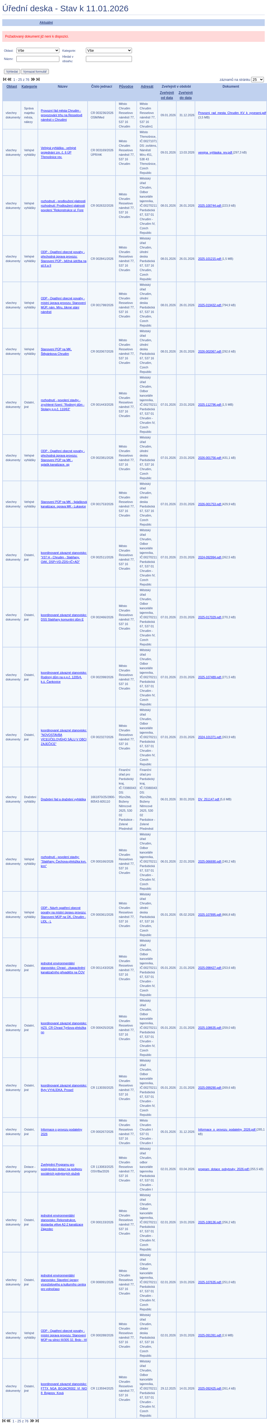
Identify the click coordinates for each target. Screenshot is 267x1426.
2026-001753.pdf (210, 504)
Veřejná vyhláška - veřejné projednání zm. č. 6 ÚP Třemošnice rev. (58, 152)
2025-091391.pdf (210, 1335)
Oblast (11, 86)
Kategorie (29, 86)
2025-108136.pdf (210, 1222)
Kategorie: (69, 50)
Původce (126, 86)
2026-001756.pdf (210, 457)
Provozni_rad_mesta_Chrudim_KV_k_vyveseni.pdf (232, 112)
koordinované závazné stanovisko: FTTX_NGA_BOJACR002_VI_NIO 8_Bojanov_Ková (64, 1388)
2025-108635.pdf (210, 1027)
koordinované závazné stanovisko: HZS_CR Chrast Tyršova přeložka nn (64, 1027)
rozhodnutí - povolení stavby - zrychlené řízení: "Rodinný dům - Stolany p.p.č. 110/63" (62, 404)
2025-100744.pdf (210, 205)
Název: (8, 59)
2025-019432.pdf (210, 305)
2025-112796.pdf (210, 404)
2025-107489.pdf (210, 677)
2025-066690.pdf (210, 861)
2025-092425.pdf (210, 1388)
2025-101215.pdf (210, 258)
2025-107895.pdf (210, 914)
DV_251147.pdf (209, 799)
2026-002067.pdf (210, 351)
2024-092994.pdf (210, 557)
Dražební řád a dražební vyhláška (63, 799)
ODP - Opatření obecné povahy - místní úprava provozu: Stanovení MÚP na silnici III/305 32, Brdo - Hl (64, 1335)
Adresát (147, 86)
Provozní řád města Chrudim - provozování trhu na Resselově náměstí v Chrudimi (62, 115)
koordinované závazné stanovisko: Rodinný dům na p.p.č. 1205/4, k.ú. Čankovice (64, 677)
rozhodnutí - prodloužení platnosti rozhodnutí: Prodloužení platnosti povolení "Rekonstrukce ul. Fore (63, 205)
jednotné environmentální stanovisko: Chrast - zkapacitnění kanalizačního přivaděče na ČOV (63, 968)
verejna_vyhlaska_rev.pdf (215, 152)
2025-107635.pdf (210, 1282)
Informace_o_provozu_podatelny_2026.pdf (227, 1129)
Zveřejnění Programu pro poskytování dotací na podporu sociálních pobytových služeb (61, 1169)
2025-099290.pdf (210, 1087)
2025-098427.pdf (210, 967)
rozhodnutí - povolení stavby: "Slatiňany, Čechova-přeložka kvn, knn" (63, 861)
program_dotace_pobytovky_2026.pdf (223, 1169)
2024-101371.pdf (210, 737)
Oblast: (9, 50)
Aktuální (46, 23)
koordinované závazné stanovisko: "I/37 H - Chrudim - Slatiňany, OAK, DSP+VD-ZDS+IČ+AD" (64, 557)
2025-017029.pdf (210, 617)
